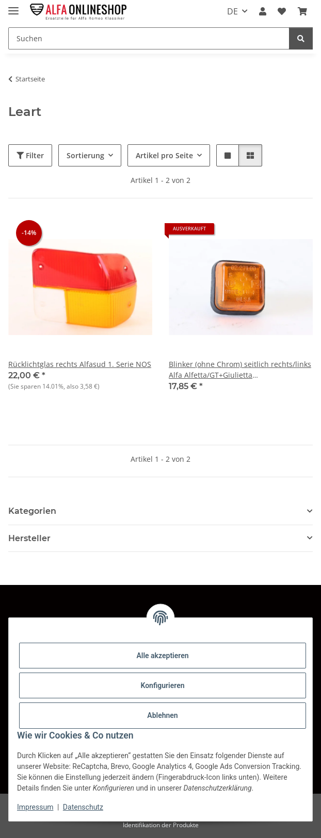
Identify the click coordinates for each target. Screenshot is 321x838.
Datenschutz (83, 807)
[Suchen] (301, 38)
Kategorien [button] (32, 511)
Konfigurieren (162, 685)
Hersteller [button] (29, 538)
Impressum (35, 807)
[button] (262, 11)
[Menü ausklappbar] (13, 6)
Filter (30, 155)
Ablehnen (162, 715)
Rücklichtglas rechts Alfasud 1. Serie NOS (79, 364)
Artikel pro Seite (164, 155)
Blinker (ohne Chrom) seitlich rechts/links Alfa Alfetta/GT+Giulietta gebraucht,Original (240, 369)
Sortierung (85, 155)
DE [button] (232, 11)
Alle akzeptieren (162, 655)
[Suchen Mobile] (149, 38)
